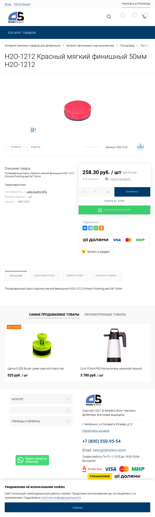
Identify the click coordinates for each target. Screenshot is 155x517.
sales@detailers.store (109, 450)
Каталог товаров (21, 32)
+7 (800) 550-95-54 (101, 441)
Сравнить (35, 147)
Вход (8, 4)
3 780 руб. (91, 375)
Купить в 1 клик (114, 201)
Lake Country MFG (37, 191)
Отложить (16, 147)
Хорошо (77, 507)
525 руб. (17, 375)
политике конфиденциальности (60, 497)
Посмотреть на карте (95, 430)
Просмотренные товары (105, 314)
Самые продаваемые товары (54, 314)
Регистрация (22, 4)
